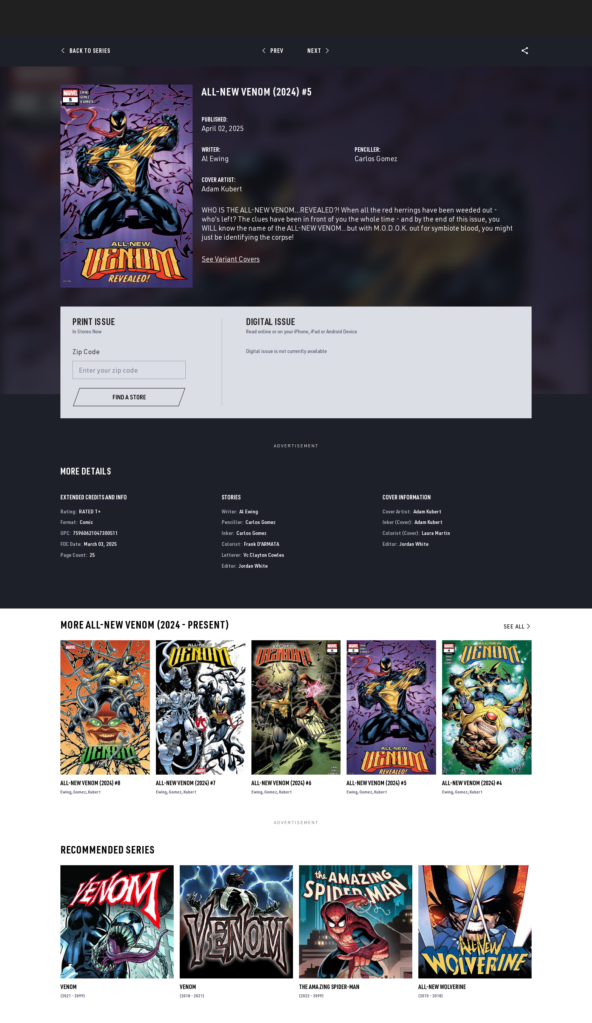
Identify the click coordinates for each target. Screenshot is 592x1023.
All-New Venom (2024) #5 (376, 783)
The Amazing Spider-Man (329, 987)
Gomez (79, 792)
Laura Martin (436, 533)
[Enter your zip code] (129, 370)
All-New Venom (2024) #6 (281, 783)
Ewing (65, 792)
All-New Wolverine (442, 987)
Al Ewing (215, 158)
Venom (68, 987)
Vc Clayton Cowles (264, 555)
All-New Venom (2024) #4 (472, 783)
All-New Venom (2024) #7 (186, 783)
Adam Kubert (222, 188)
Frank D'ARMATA (261, 544)
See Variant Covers (231, 258)
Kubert (94, 792)
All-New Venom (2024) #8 (90, 783)
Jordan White (253, 565)
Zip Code (86, 351)
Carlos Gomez (376, 158)
